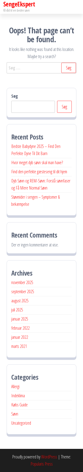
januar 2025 (19, 319)
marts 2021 (19, 346)
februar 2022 (20, 328)
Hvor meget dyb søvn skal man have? (37, 162)
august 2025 (20, 301)
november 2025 (22, 282)
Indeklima (18, 396)
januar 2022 (19, 337)
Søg (14, 96)
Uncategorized (21, 423)
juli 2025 (17, 310)
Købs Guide (19, 405)
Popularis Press (42, 464)
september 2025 (22, 291)
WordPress (49, 457)
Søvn (14, 414)
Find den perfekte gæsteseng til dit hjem (39, 172)
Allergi (15, 386)
